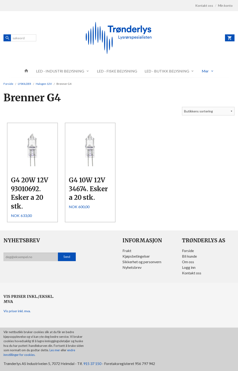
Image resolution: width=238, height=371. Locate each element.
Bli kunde (189, 256)
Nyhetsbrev (132, 267)
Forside (8, 83)
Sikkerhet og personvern (141, 261)
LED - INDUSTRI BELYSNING (60, 71)
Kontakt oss (191, 273)
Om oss (188, 261)
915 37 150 (92, 363)
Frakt (126, 250)
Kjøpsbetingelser (136, 256)
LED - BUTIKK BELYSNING (167, 71)
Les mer (55, 350)
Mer (205, 71)
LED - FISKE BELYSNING (117, 71)
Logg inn (188, 267)
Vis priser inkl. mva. (17, 311)
